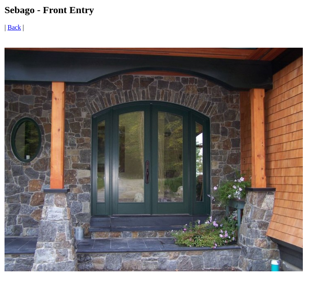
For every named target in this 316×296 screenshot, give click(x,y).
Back (14, 27)
